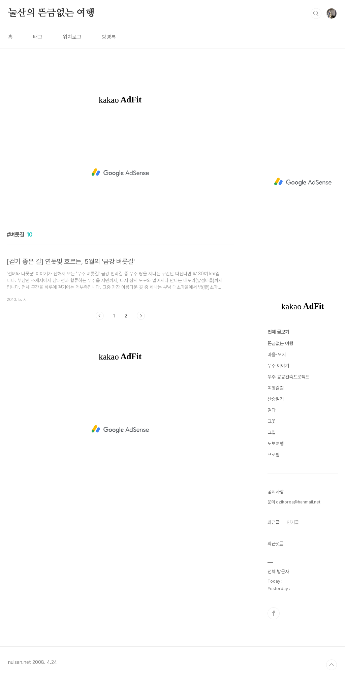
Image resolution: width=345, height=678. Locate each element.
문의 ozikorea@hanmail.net (294, 501)
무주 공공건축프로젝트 (288, 376)
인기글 (293, 522)
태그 (37, 37)
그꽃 (272, 421)
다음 (141, 316)
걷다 (272, 410)
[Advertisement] (120, 172)
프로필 (274, 454)
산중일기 (276, 399)
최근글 (274, 522)
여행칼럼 (276, 388)
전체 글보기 (278, 332)
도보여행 (276, 443)
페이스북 (274, 613)
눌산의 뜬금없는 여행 (51, 13)
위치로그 (72, 37)
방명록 (109, 37)
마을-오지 (277, 354)
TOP (331, 664)
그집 (272, 432)
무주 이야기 (278, 365)
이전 (100, 316)
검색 (316, 13)
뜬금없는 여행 (280, 343)
